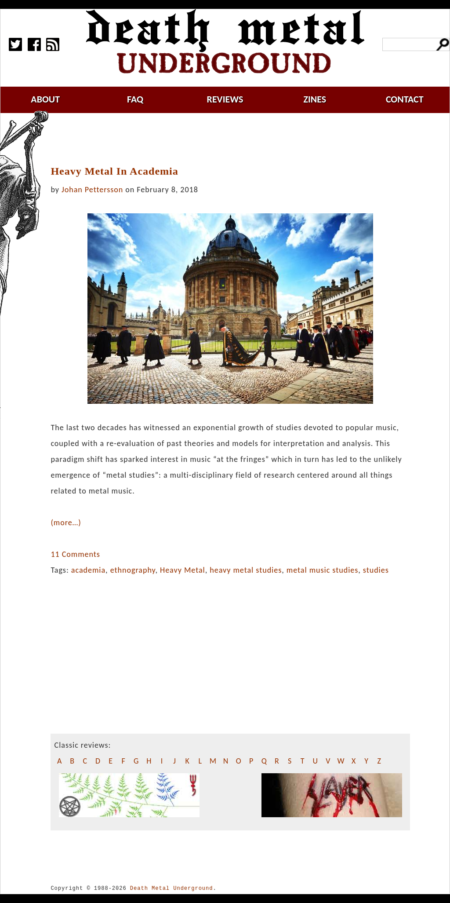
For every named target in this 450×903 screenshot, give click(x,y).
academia (88, 570)
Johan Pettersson (92, 189)
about (45, 99)
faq (135, 99)
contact (405, 99)
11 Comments (75, 554)
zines (314, 99)
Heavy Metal (182, 570)
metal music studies (322, 570)
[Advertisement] (236, 139)
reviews (225, 99)
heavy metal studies (246, 570)
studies (376, 570)
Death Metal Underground (171, 888)
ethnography (133, 570)
